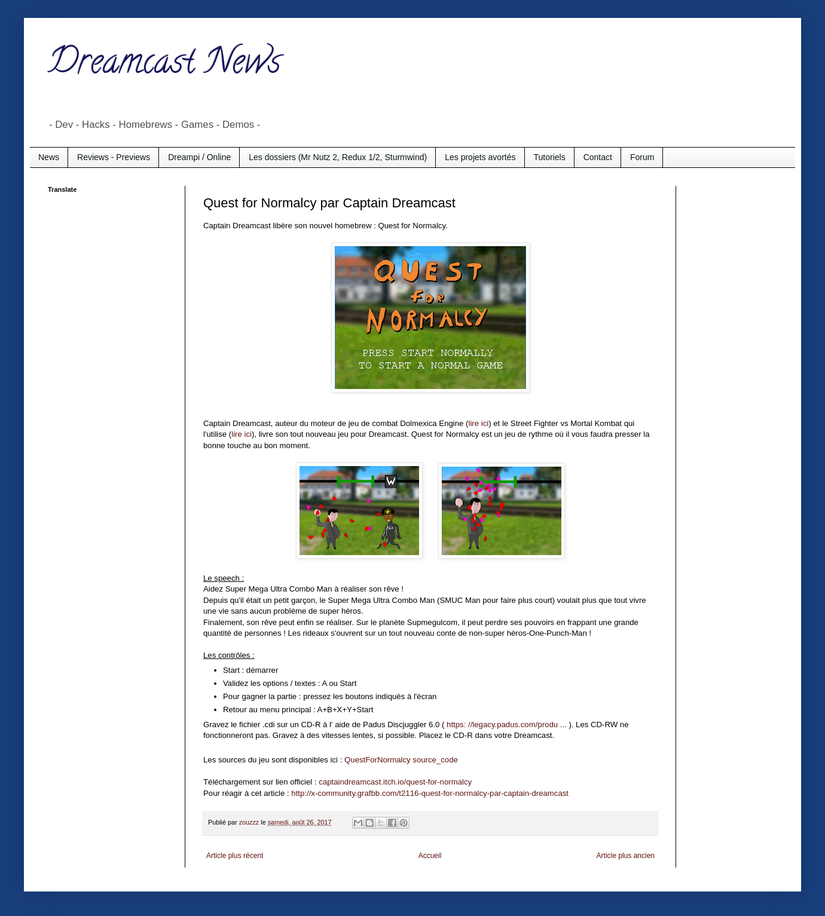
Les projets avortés (480, 157)
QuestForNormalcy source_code (401, 759)
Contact (597, 157)
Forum (642, 157)
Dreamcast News (164, 65)
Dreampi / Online (199, 157)
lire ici (478, 423)
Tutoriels (550, 157)
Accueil (430, 855)
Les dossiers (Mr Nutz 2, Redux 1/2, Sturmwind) (338, 157)
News (48, 157)
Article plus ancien (626, 855)
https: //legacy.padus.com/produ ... (507, 724)
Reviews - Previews (113, 157)
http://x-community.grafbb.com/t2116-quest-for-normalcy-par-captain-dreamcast (430, 793)
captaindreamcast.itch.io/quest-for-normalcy (395, 781)
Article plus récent (234, 855)
